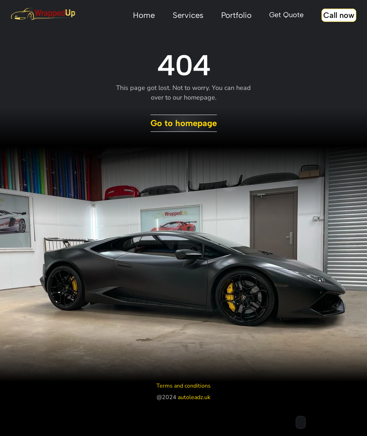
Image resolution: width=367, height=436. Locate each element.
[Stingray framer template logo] (43, 14)
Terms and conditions (183, 385)
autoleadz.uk (194, 397)
